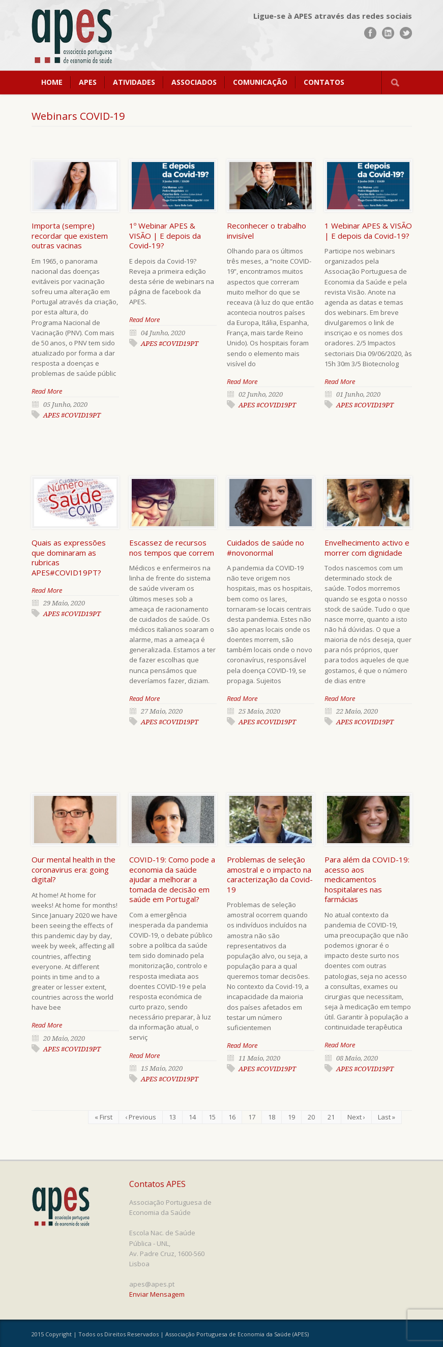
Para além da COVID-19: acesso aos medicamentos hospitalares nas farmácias (366, 879)
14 (192, 1116)
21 (331, 1116)
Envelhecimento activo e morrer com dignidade (366, 547)
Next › (356, 1116)
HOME (52, 82)
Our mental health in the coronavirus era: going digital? (73, 869)
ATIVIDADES (134, 82)
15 (212, 1116)
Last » (386, 1116)
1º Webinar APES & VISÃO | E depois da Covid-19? (165, 235)
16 (231, 1116)
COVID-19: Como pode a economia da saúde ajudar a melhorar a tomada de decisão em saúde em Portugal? (172, 879)
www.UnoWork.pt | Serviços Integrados (373, 1335)
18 (271, 1116)
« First (103, 1116)
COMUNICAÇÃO (260, 82)
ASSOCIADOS (194, 82)
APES (88, 82)
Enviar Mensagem (157, 1294)
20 (311, 1116)
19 (291, 1116)
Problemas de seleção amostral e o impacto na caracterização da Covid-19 (270, 874)
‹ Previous (140, 1116)
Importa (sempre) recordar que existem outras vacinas (70, 235)
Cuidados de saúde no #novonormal (265, 547)
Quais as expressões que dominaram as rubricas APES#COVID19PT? (69, 557)
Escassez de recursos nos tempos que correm (171, 547)
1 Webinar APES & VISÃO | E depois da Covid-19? (368, 230)
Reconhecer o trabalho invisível (266, 230)
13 (172, 1116)
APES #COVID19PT (72, 415)
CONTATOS (324, 82)
